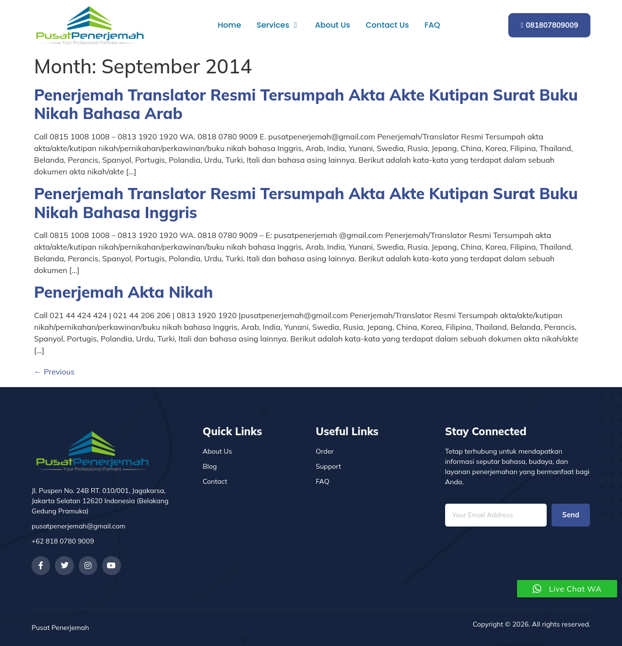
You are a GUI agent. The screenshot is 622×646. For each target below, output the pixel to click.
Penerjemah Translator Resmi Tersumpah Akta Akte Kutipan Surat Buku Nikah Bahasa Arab (306, 104)
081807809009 (549, 25)
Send (570, 515)
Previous (54, 371)
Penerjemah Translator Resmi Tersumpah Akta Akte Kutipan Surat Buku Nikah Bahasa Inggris (306, 202)
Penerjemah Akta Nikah (123, 292)
